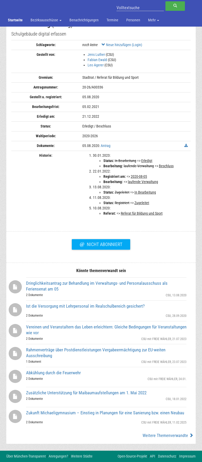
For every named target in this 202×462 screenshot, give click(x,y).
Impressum (187, 456)
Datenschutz (167, 456)
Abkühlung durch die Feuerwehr (53, 372)
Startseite (15, 20)
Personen (133, 20)
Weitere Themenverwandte (168, 435)
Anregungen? (58, 456)
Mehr (153, 20)
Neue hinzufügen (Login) (122, 45)
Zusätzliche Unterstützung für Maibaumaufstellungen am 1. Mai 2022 (86, 392)
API (152, 456)
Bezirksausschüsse (46, 20)
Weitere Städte (82, 456)
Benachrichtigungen (84, 20)
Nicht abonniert (101, 243)
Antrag (105, 146)
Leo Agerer (96, 65)
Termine (112, 20)
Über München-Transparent (26, 456)
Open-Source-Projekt (132, 456)
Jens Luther (96, 54)
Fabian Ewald (97, 60)
